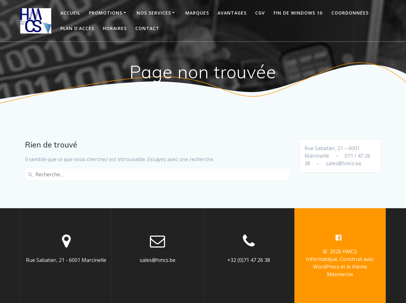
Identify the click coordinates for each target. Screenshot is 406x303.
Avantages (232, 13)
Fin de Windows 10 (298, 13)
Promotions (105, 13)
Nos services (154, 13)
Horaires (115, 28)
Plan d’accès (77, 28)
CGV (260, 13)
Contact (147, 28)
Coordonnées (350, 13)
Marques (197, 13)
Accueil (70, 13)
